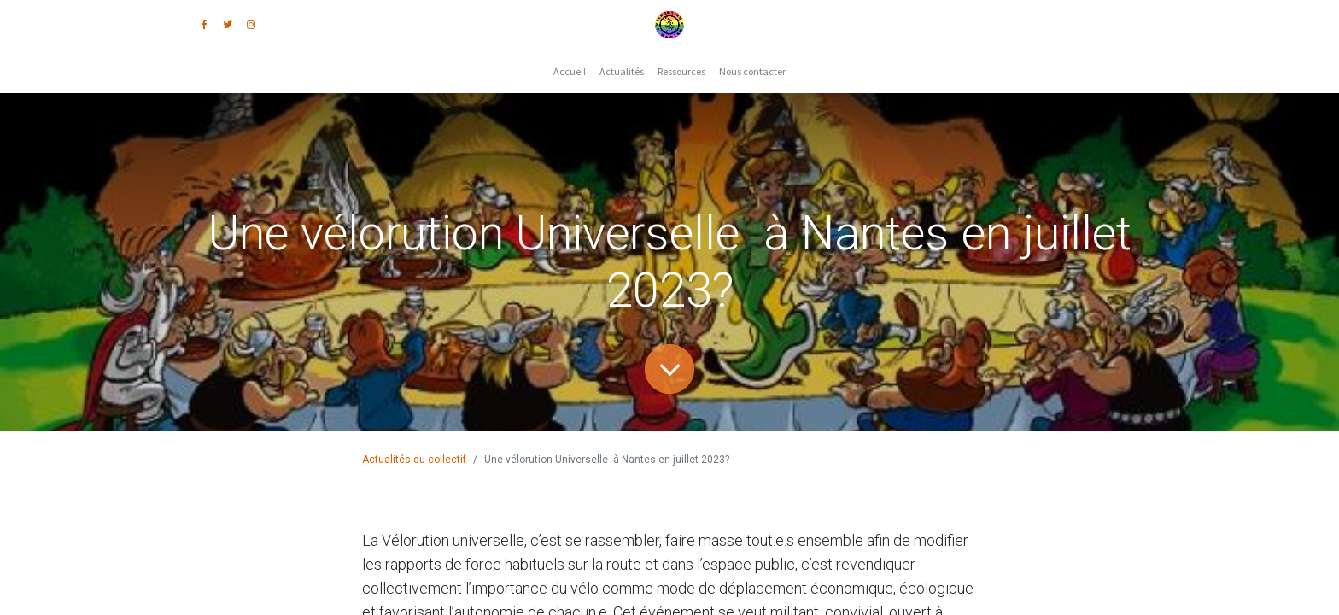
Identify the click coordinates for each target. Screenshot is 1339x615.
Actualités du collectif (414, 460)
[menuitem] (570, 71)
